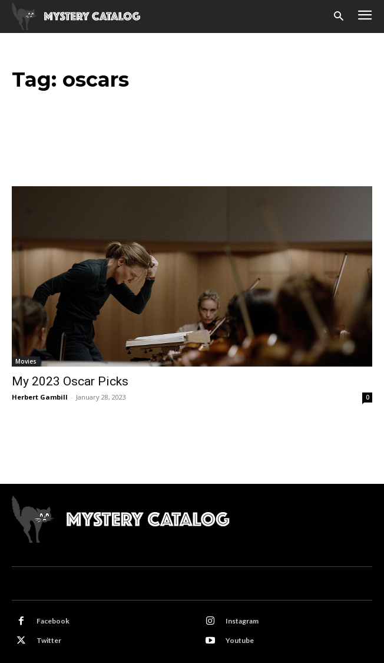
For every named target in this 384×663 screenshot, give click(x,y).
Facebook (53, 620)
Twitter (49, 640)
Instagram (242, 620)
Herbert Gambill (40, 396)
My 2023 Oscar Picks (70, 381)
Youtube (240, 640)
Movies (26, 361)
